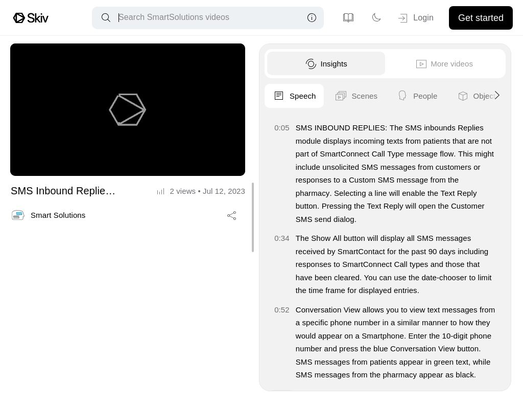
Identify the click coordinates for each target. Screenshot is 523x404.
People (415, 96)
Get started (481, 18)
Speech (293, 96)
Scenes (355, 96)
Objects (476, 96)
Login (415, 18)
